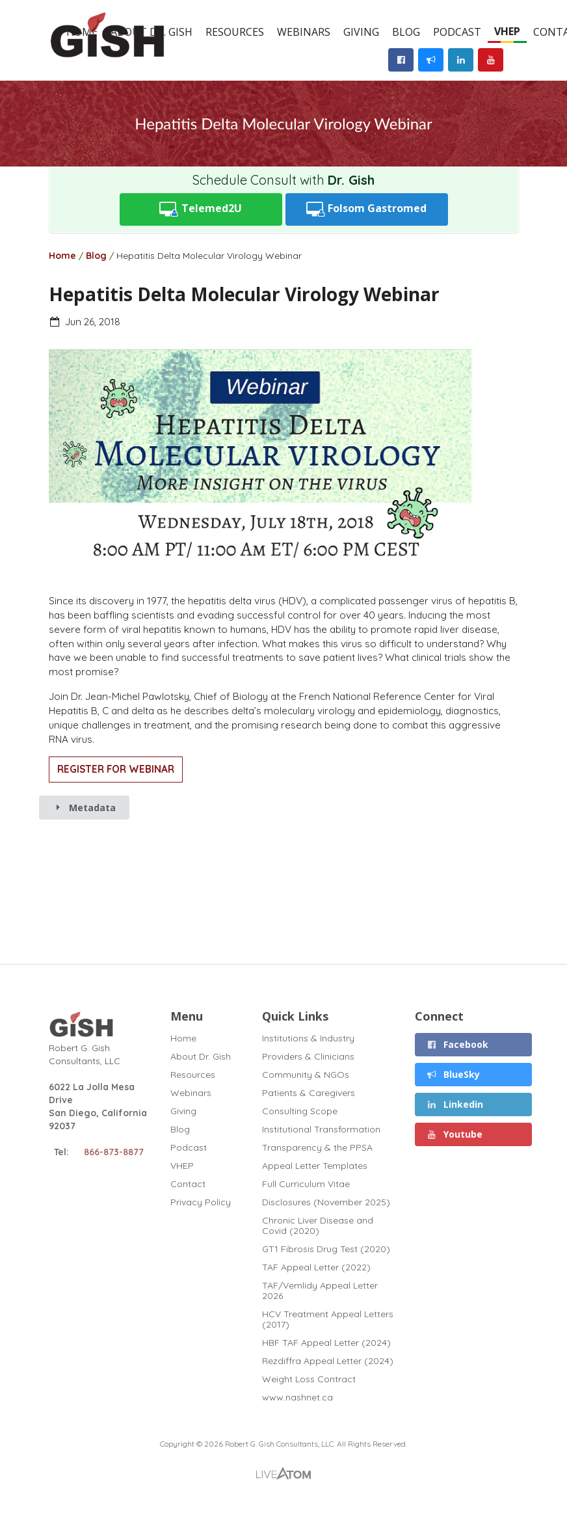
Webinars (303, 32)
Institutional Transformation (321, 1129)
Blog (406, 32)
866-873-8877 (114, 1152)
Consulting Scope (299, 1111)
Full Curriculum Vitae (306, 1184)
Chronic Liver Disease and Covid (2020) (317, 1225)
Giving (361, 32)
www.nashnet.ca (297, 1396)
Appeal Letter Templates (314, 1166)
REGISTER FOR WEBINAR (115, 769)
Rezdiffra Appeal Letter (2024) (327, 1361)
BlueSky (454, 1074)
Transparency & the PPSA (317, 1147)
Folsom (366, 209)
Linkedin (455, 1104)
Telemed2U (200, 209)
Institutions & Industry (308, 1038)
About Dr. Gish (200, 1056)
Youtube (455, 1134)
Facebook (458, 1044)
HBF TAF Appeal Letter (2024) (326, 1342)
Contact (187, 1184)
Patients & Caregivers (308, 1093)
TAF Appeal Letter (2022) (316, 1267)
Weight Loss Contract (309, 1379)
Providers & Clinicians (308, 1056)
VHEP (507, 31)
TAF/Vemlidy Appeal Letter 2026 (320, 1290)
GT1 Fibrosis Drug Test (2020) (326, 1249)
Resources (234, 32)
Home (62, 255)
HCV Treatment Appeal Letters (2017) (327, 1319)
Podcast (457, 32)
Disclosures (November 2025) (326, 1202)
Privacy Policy (200, 1201)
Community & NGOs (305, 1074)
